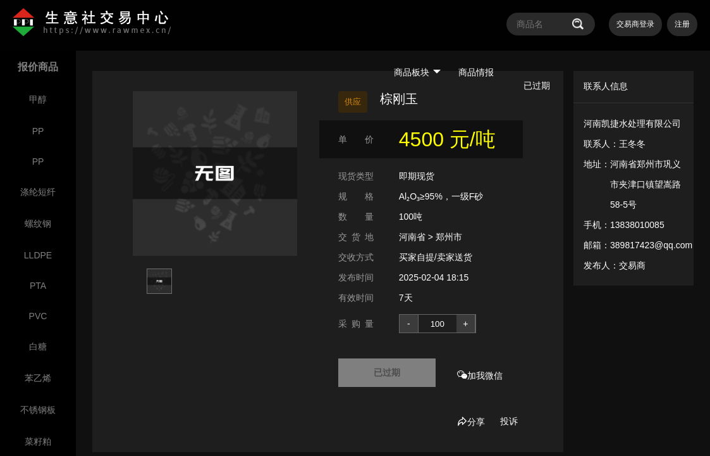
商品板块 (417, 72)
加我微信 (480, 375)
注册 (682, 24)
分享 (471, 422)
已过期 (387, 372)
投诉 (509, 421)
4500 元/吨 (447, 139)
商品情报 (476, 72)
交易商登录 (635, 24)
